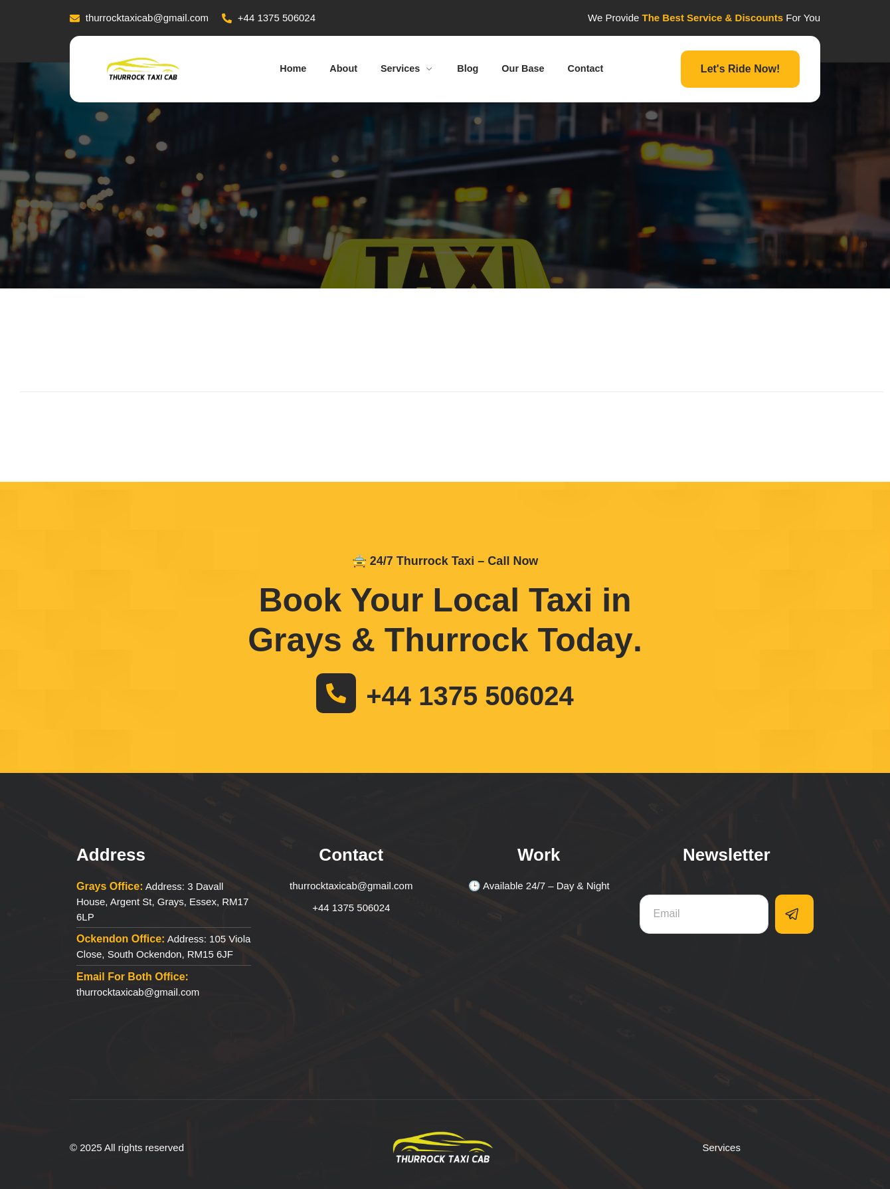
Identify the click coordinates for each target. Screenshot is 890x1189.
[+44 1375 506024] (336, 693)
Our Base (531, 68)
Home (282, 68)
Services (406, 68)
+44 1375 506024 (470, 695)
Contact (597, 68)
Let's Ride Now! (740, 68)
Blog (471, 68)
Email (654, 886)
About (336, 68)
